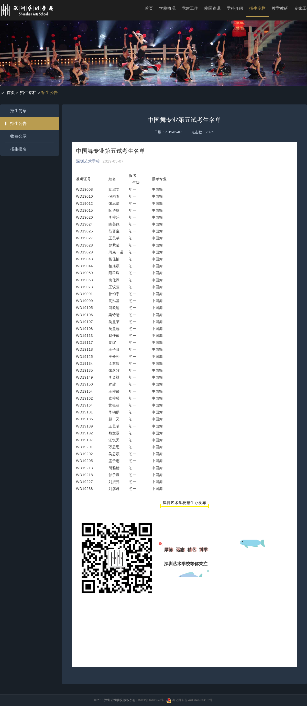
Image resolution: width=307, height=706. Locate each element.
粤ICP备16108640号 (151, 700)
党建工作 (190, 8)
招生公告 (49, 92)
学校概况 (167, 8)
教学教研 (280, 8)
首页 (149, 8)
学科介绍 (235, 8)
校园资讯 (212, 8)
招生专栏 (257, 8)
